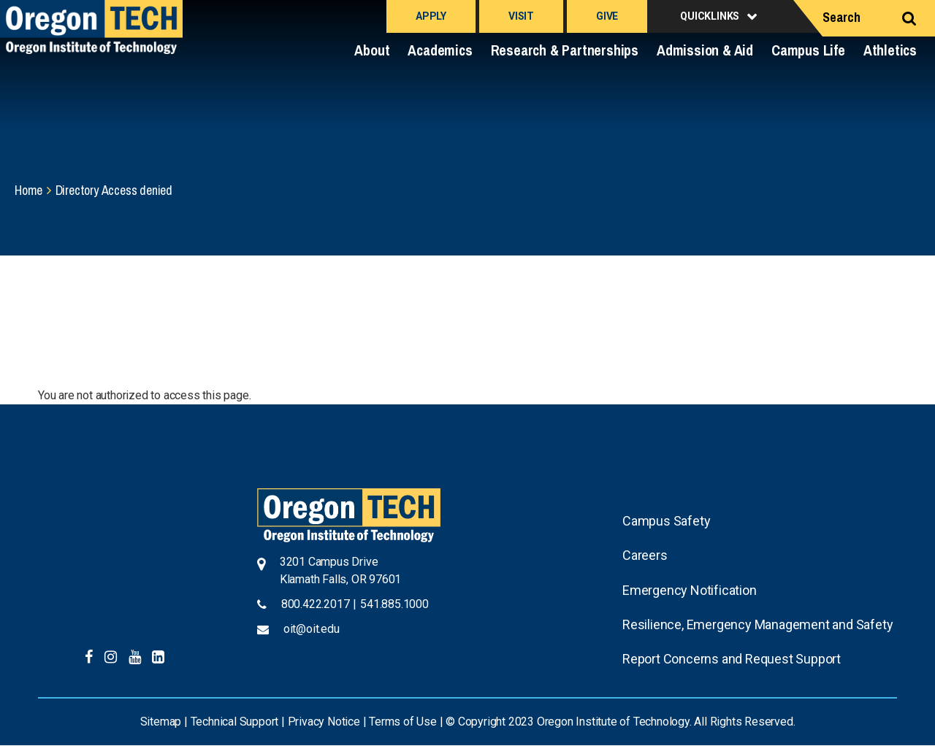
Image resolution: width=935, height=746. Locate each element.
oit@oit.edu (311, 629)
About (371, 50)
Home (28, 190)
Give (607, 16)
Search (841, 17)
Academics (440, 50)
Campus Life (808, 50)
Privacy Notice (324, 721)
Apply (431, 16)
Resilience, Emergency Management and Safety (757, 624)
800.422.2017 (315, 604)
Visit (521, 16)
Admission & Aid (705, 50)
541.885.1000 (394, 604)
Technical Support (235, 721)
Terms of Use (403, 721)
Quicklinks (709, 16)
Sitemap (161, 721)
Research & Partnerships (564, 50)
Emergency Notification (689, 590)
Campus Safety (666, 520)
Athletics (890, 50)
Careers (645, 555)
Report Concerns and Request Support (731, 658)
